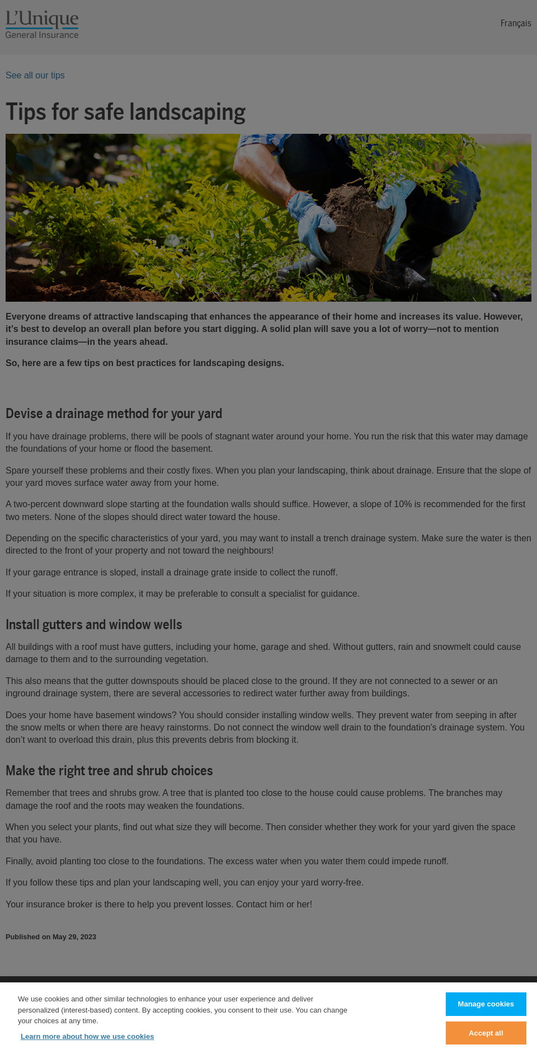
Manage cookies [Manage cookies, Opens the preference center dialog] (486, 1007)
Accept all (486, 1036)
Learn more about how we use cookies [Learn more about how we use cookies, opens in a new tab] (87, 1040)
